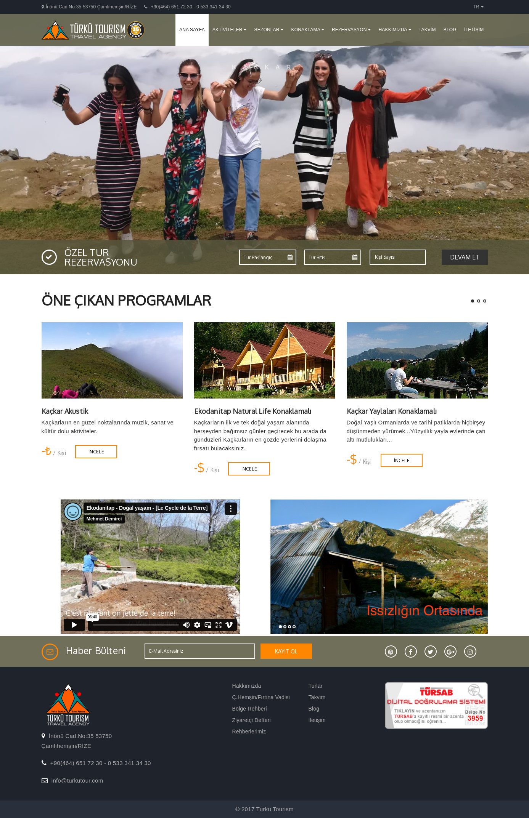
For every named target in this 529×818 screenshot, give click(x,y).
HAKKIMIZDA (394, 29)
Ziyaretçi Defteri (251, 720)
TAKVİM (427, 29)
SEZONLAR (268, 29)
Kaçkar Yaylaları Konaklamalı (392, 411)
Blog (314, 709)
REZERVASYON (351, 29)
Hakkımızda (246, 686)
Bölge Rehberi (249, 709)
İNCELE (96, 452)
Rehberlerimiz (249, 731)
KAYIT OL (286, 651)
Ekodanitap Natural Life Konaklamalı (253, 411)
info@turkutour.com (77, 780)
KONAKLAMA (307, 29)
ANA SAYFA (192, 29)
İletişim (317, 720)
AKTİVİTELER (229, 29)
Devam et (464, 257)
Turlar (316, 686)
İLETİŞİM (474, 29)
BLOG (450, 29)
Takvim (317, 697)
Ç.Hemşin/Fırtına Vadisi (261, 697)
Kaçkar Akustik (65, 411)
